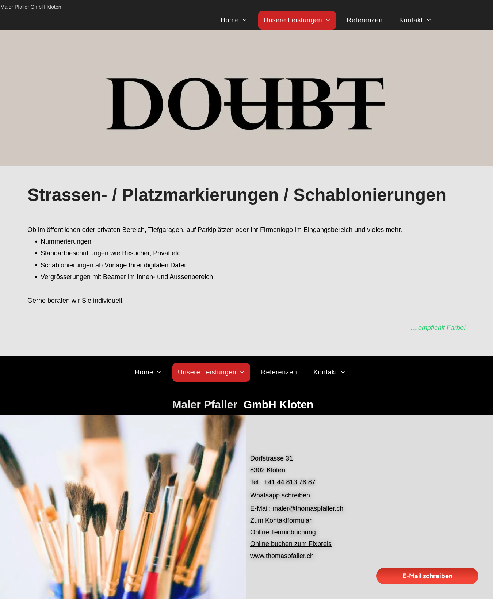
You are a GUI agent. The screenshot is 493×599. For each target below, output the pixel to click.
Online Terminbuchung (283, 532)
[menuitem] (236, 20)
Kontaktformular (288, 520)
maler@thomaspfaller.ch (307, 508)
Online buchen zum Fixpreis (291, 544)
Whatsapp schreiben (280, 495)
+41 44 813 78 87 (290, 482)
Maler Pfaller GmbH (22, 7)
